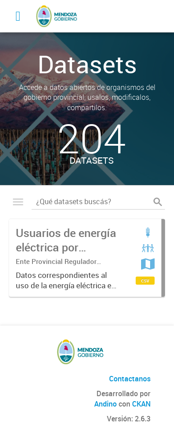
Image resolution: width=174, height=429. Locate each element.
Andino (105, 404)
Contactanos (130, 379)
